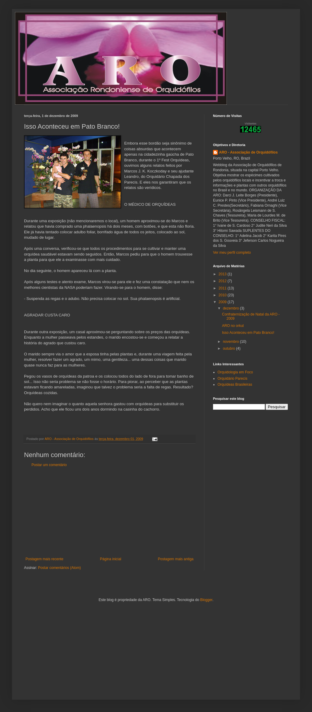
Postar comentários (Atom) (59, 568)
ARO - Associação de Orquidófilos (248, 152)
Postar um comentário (49, 465)
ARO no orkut (233, 326)
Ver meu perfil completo (232, 252)
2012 (223, 281)
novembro (231, 342)
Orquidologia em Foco (235, 372)
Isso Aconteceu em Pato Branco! (248, 333)
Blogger (206, 600)
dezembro (231, 308)
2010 (223, 295)
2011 (223, 288)
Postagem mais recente (44, 559)
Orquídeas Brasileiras (235, 384)
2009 (223, 302)
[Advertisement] (109, 511)
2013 (223, 274)
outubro (229, 348)
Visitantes (250, 123)
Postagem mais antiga (176, 559)
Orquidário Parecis (232, 378)
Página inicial (110, 559)
